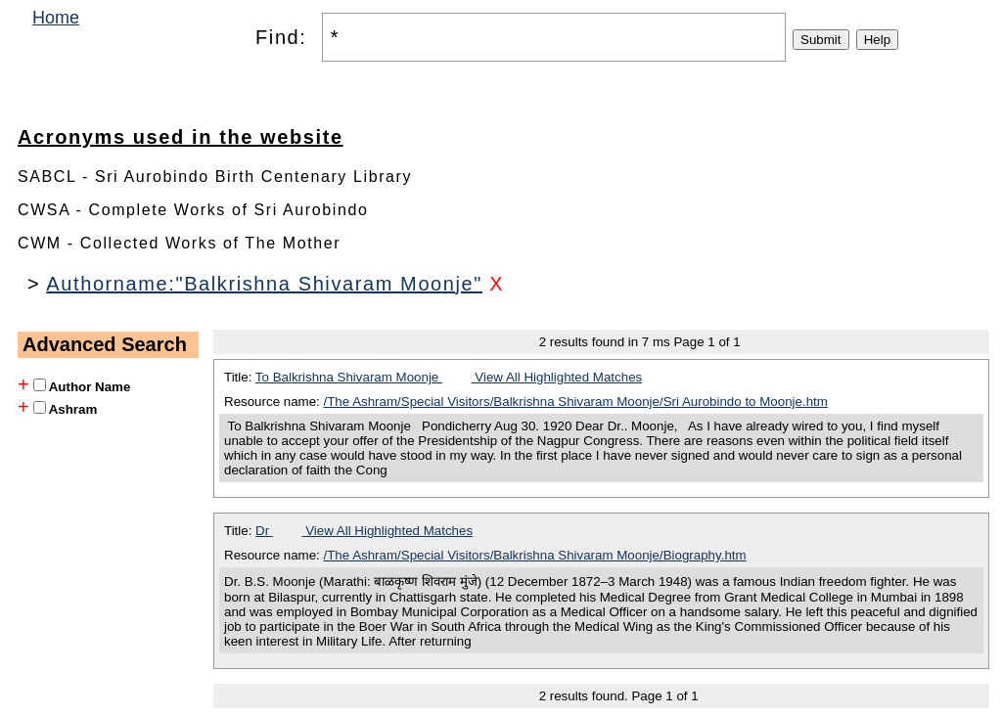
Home (55, 17)
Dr (264, 530)
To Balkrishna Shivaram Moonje (348, 377)
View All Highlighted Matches (557, 377)
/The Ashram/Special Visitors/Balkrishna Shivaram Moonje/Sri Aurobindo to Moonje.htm (576, 401)
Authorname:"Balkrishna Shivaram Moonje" (264, 283)
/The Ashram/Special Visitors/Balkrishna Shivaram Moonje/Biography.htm (535, 555)
